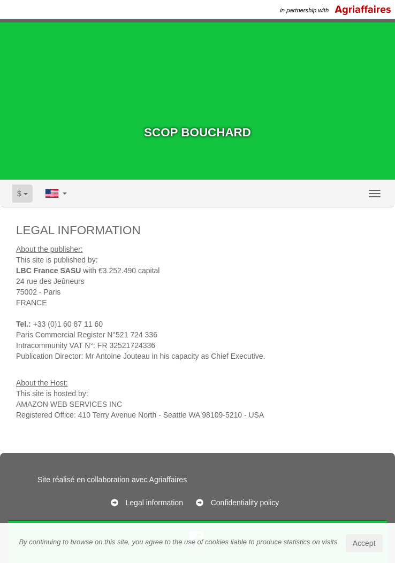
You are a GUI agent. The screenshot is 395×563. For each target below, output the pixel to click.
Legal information (154, 502)
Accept (364, 543)
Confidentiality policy (245, 502)
